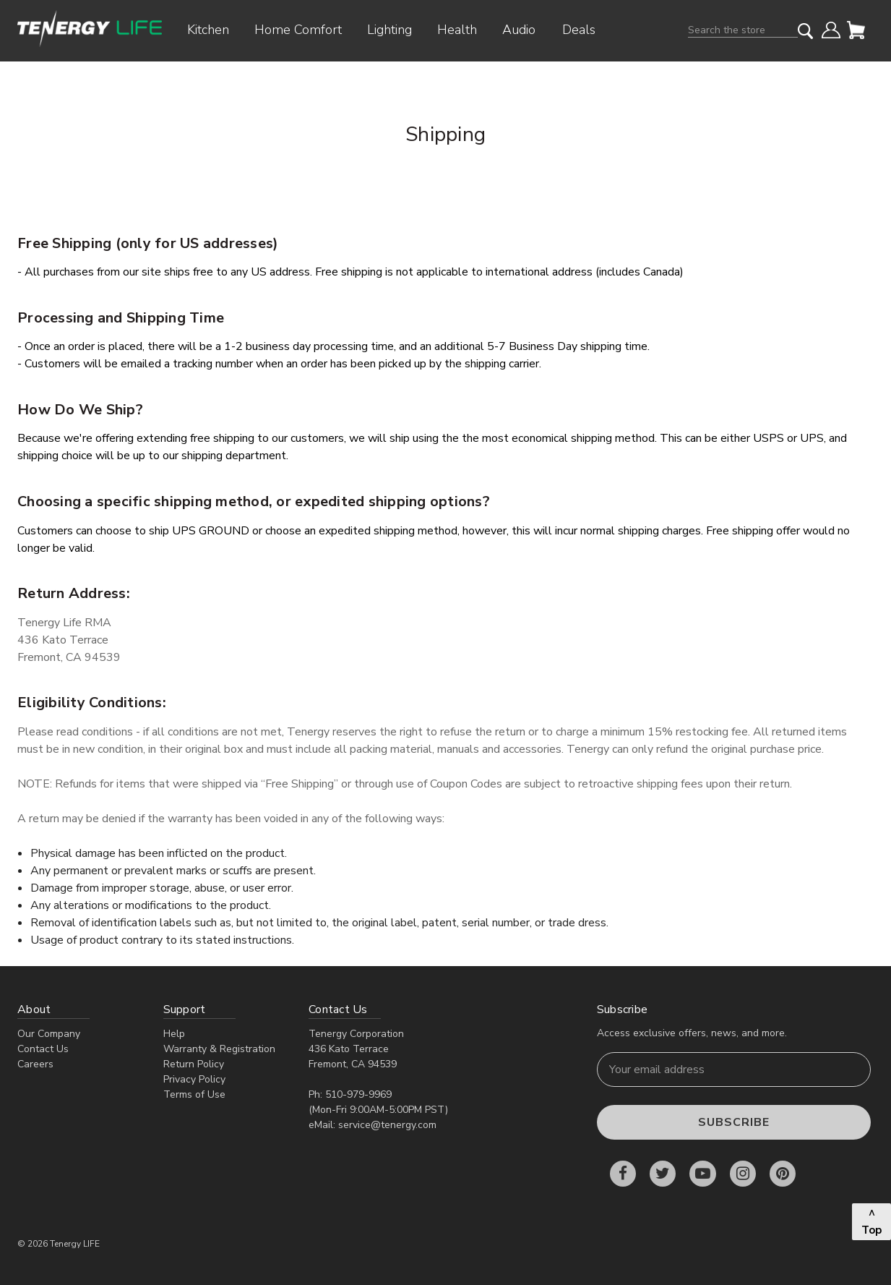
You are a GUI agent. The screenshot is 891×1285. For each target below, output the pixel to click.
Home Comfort (303, 29)
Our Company (48, 1034)
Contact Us (43, 1049)
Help (174, 1034)
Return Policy (193, 1064)
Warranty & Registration (219, 1049)
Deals (578, 29)
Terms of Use (194, 1094)
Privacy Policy (194, 1079)
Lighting (395, 29)
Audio (524, 29)
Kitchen (213, 29)
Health (462, 29)
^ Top (871, 1221)
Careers (35, 1064)
